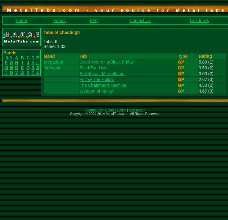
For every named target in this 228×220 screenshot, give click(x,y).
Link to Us (199, 20)
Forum (59, 20)
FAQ (94, 20)
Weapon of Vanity (96, 91)
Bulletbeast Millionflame (101, 73)
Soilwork (52, 67)
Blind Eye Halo (93, 67)
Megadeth (53, 62)
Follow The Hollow (96, 79)
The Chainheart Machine (102, 85)
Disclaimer (137, 110)
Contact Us (140, 20)
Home (21, 20)
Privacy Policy (115, 110)
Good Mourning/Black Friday (106, 62)
